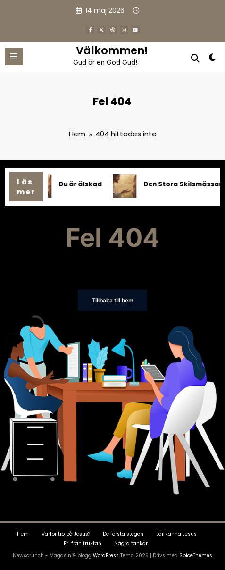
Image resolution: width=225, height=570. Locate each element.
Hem (23, 533)
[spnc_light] (212, 59)
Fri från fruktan (82, 543)
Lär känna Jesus (176, 533)
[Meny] (14, 56)
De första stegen (123, 533)
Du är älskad (83, 184)
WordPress (106, 555)
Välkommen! (112, 50)
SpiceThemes (195, 555)
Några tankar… (132, 543)
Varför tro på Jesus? (66, 533)
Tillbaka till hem (112, 300)
